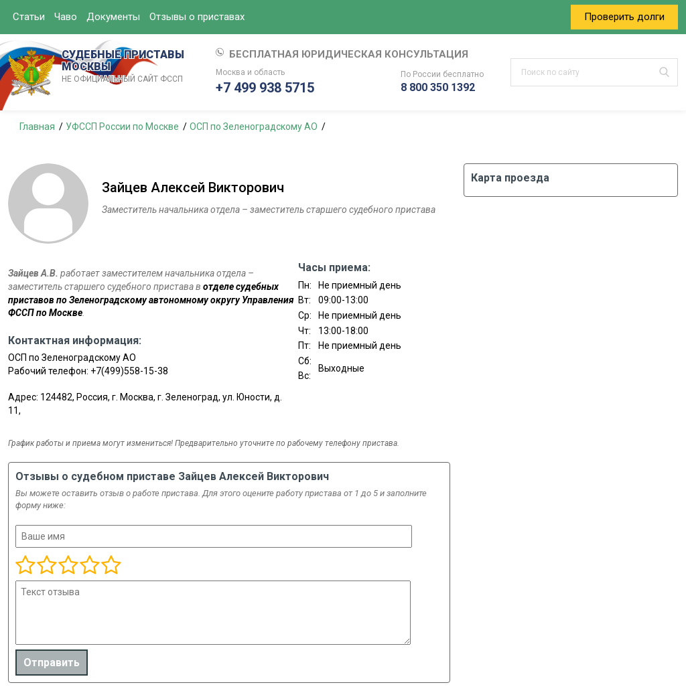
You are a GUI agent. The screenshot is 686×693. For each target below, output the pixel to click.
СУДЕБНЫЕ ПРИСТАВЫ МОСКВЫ (125, 67)
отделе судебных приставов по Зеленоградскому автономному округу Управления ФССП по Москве (151, 299)
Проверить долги (624, 17)
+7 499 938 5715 (265, 88)
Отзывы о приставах (197, 17)
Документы (113, 17)
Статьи (29, 17)
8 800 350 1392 (438, 87)
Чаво (65, 17)
